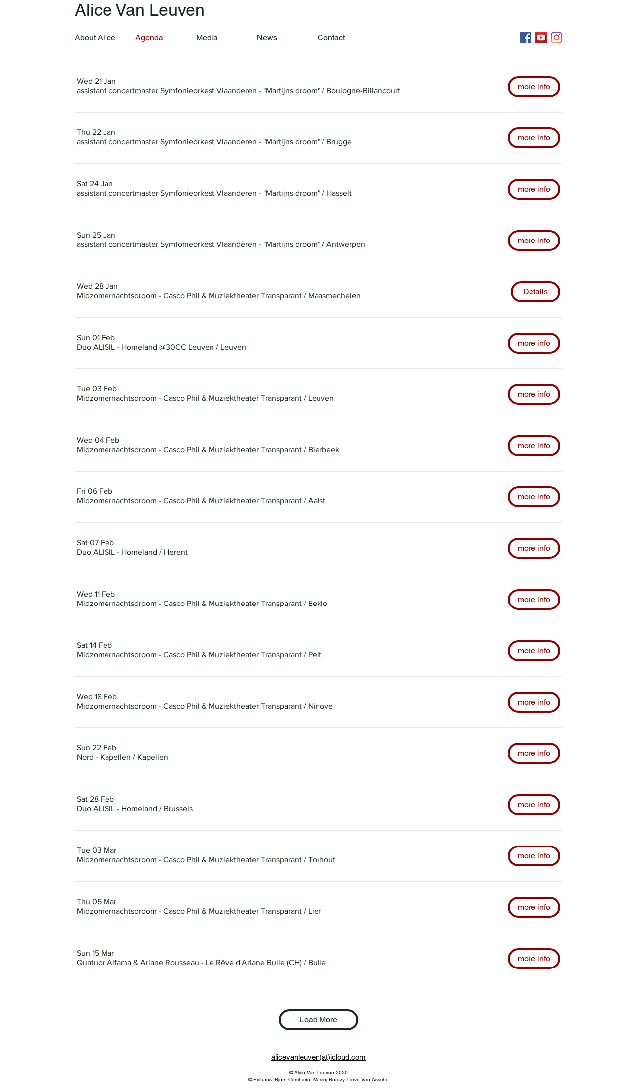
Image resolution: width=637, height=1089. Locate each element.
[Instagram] (556, 37)
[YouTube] (541, 37)
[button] (198, 90)
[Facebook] (525, 37)
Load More (318, 1019)
